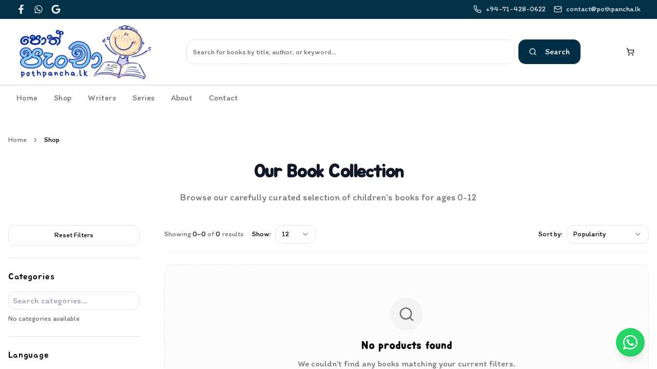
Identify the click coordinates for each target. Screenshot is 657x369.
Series (143, 97)
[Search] (350, 51)
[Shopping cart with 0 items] (630, 52)
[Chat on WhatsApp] (630, 342)
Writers (102, 97)
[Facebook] (21, 9)
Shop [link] (52, 139)
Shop (62, 97)
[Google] (56, 9)
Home (26, 97)
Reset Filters (73, 235)
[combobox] (295, 234)
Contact (223, 97)
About (181, 97)
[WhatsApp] (38, 9)
